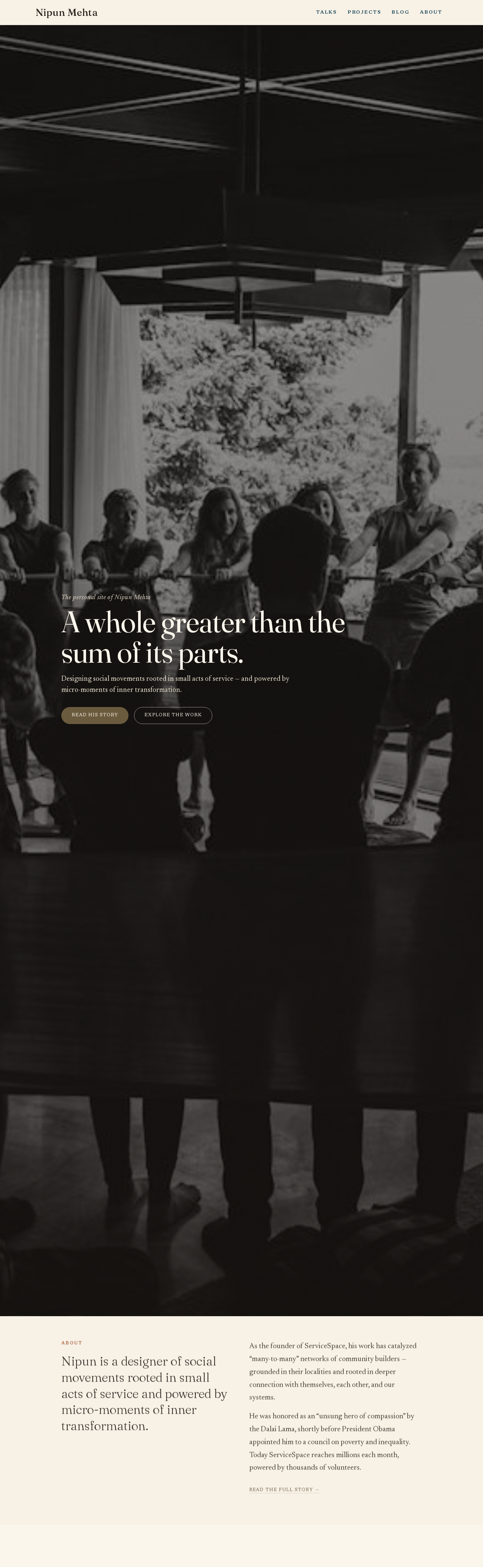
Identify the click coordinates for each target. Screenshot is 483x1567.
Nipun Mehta (67, 12)
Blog (400, 12)
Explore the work (173, 715)
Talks (326, 12)
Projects (364, 12)
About (431, 12)
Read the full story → (284, 1491)
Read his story (95, 715)
